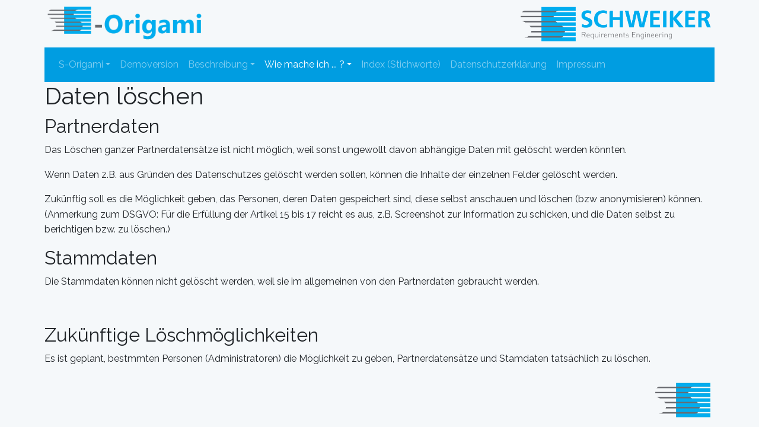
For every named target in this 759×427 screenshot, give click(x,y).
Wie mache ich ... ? (304, 64)
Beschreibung (218, 64)
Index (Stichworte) (401, 64)
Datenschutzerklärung (498, 64)
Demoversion (149, 64)
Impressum (580, 64)
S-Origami (81, 64)
